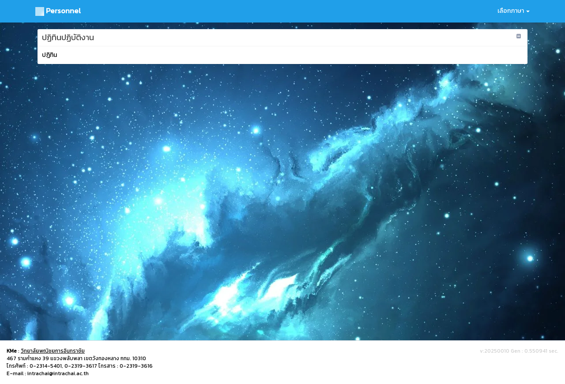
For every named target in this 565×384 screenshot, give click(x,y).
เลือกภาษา (513, 10)
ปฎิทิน (49, 55)
